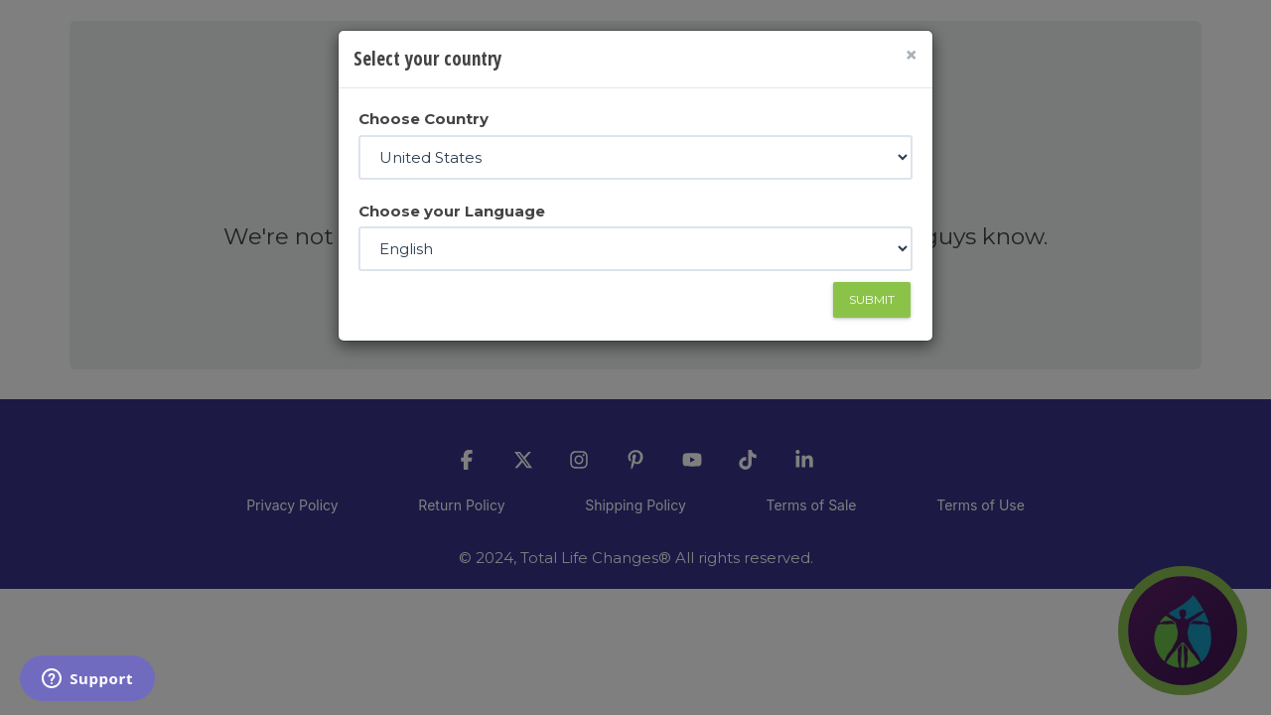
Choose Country (423, 118)
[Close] (911, 55)
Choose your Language (451, 211)
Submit (872, 299)
